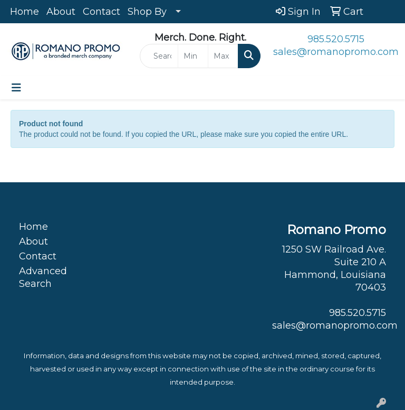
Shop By (147, 11)
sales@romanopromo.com (336, 52)
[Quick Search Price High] (223, 56)
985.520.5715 (335, 39)
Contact (101, 11)
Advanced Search (43, 277)
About (60, 11)
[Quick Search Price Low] (193, 56)
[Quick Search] (159, 56)
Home (24, 11)
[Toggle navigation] (16, 87)
